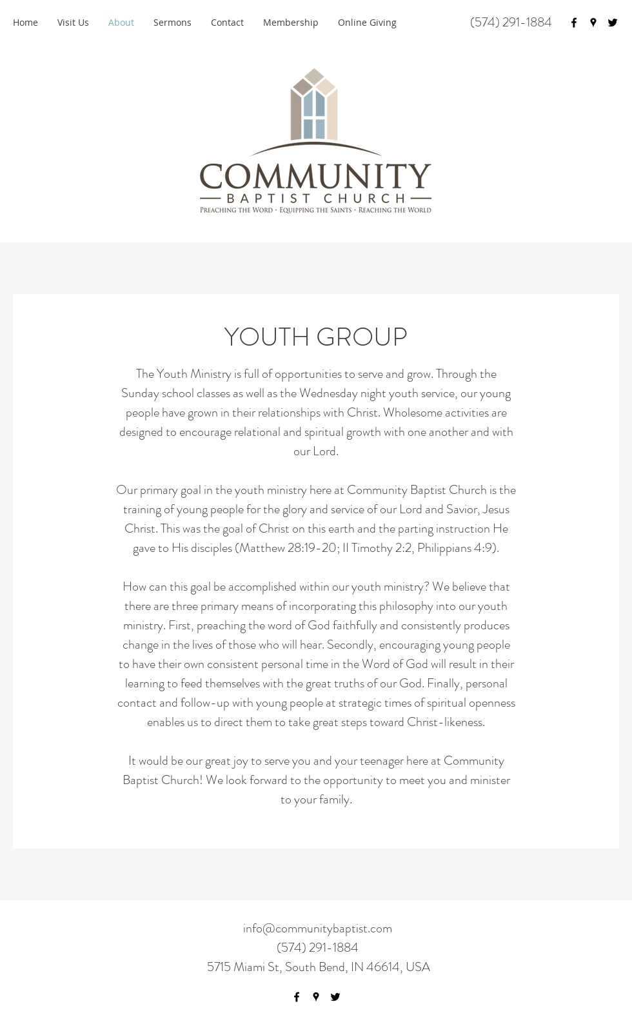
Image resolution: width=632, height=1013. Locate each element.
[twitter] (612, 22)
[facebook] (574, 22)
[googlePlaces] (593, 22)
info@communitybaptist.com (317, 928)
